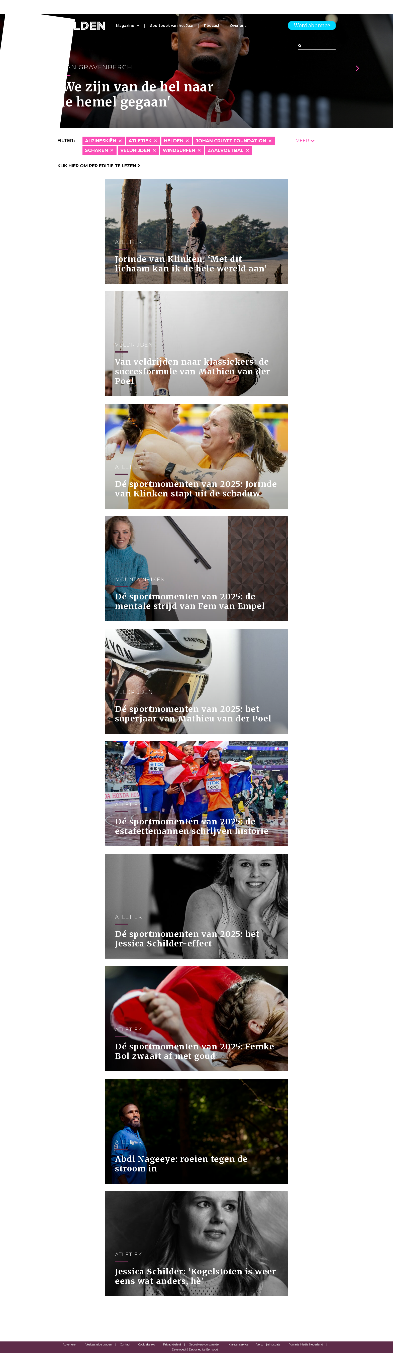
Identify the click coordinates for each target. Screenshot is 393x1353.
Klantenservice (238, 1344)
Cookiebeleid (146, 1344)
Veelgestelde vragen (98, 1344)
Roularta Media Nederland (305, 1344)
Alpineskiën (100, 141)
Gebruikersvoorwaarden (205, 1344)
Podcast (212, 25)
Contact (125, 1344)
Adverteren (70, 1344)
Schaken (96, 150)
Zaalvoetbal (226, 150)
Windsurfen (179, 150)
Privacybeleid (172, 1344)
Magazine (125, 25)
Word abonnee (312, 25)
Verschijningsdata (268, 1344)
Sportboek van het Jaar (172, 25)
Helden (173, 141)
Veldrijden (135, 150)
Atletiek (140, 141)
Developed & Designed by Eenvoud (195, 1349)
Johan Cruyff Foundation (231, 141)
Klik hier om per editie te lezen (98, 165)
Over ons (238, 25)
